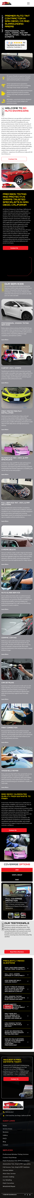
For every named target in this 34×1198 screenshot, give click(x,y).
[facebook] (25, 1195)
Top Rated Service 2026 (15, 45)
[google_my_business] (30, 1195)
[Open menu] (28, 3)
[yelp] (27, 1195)
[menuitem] (17, 1125)
